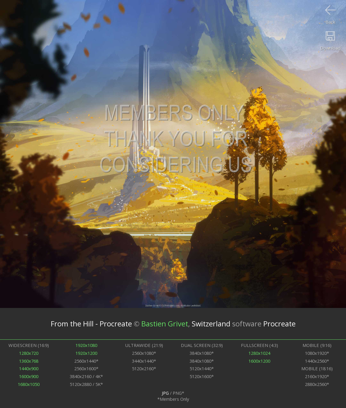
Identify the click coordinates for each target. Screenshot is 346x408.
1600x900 (28, 376)
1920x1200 (86, 353)
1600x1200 (259, 361)
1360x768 (28, 361)
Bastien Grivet (164, 324)
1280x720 (28, 353)
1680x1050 (29, 384)
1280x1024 (259, 353)
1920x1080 (86, 345)
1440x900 (28, 368)
